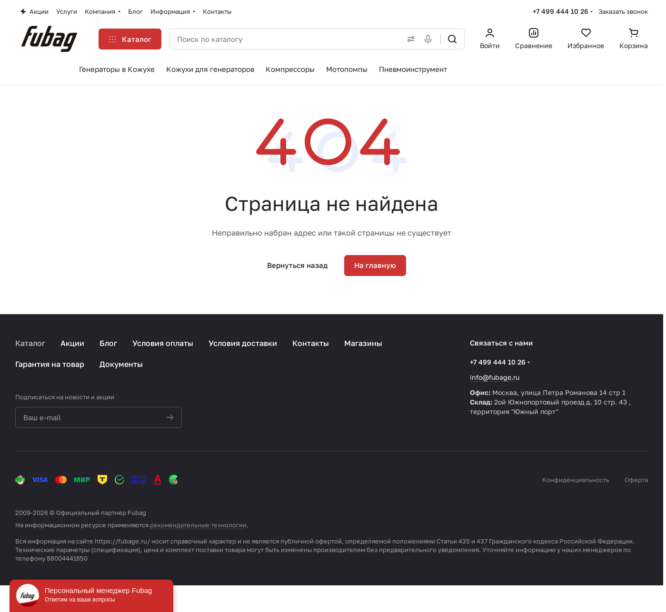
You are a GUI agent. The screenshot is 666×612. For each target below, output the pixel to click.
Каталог (30, 343)
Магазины (363, 343)
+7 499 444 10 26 (560, 11)
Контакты (310, 343)
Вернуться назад (297, 265)
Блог (108, 343)
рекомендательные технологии (198, 525)
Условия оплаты (162, 343)
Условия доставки (243, 343)
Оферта (636, 480)
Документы (121, 364)
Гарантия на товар (49, 364)
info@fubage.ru (494, 377)
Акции (72, 343)
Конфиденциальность (575, 480)
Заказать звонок (623, 11)
